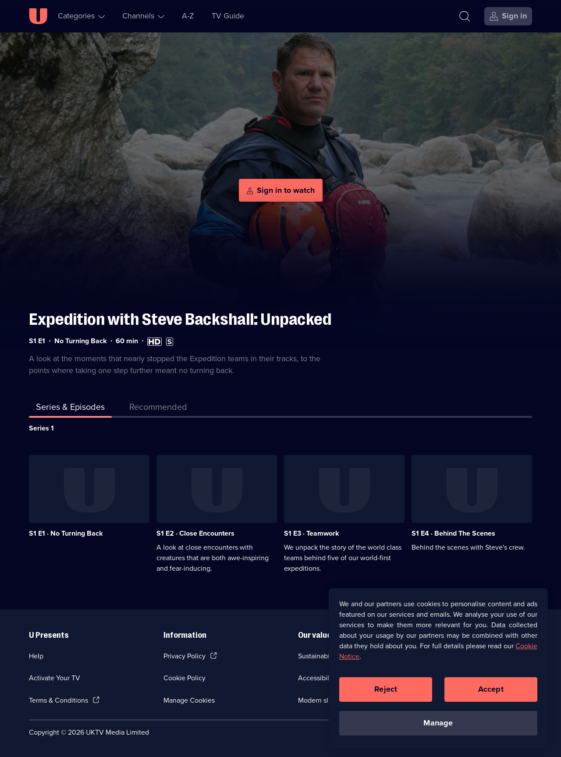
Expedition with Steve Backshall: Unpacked (180, 319)
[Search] (464, 16)
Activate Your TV (54, 678)
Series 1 (41, 428)
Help (36, 656)
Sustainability (318, 656)
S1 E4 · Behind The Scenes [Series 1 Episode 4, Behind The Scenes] (453, 533)
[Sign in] (508, 16)
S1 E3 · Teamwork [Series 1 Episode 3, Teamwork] (311, 533)
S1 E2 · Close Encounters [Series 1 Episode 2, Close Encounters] (195, 533)
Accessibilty (316, 678)
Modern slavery (321, 700)
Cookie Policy (184, 678)
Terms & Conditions (58, 700)
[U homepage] (38, 16)
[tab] (158, 408)
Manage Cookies (189, 700)
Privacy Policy (184, 656)
